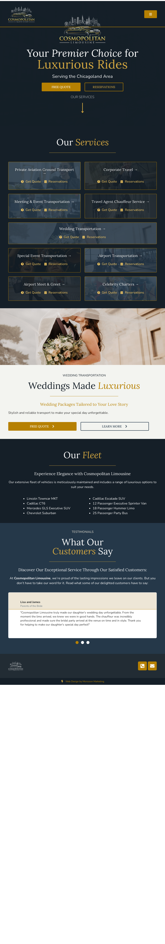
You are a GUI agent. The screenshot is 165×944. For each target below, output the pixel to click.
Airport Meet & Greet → (44, 284)
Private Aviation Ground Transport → (44, 171)
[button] (77, 642)
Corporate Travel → (121, 169)
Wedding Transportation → (82, 228)
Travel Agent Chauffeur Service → (120, 201)
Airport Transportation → (120, 255)
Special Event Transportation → (44, 255)
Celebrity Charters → (121, 284)
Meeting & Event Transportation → (44, 201)
